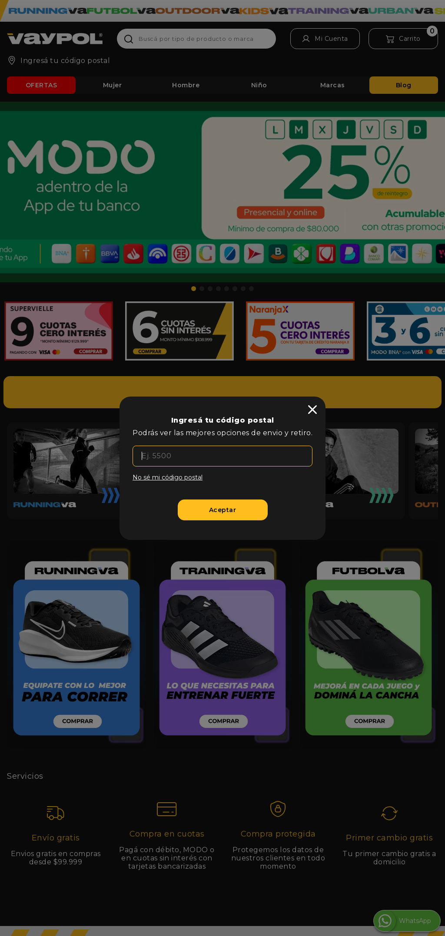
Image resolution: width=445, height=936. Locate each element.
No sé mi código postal (168, 477)
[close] (312, 409)
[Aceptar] (223, 509)
